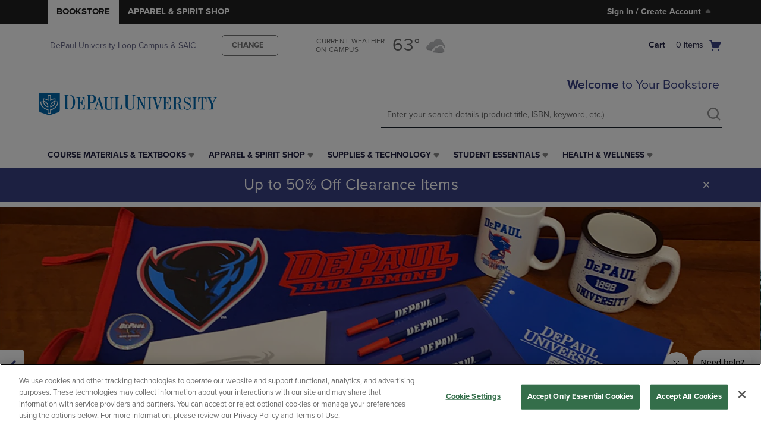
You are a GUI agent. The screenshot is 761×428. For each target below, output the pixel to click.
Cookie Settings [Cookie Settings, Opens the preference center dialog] (473, 396)
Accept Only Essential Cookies (580, 396)
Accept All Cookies (688, 396)
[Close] (742, 394)
